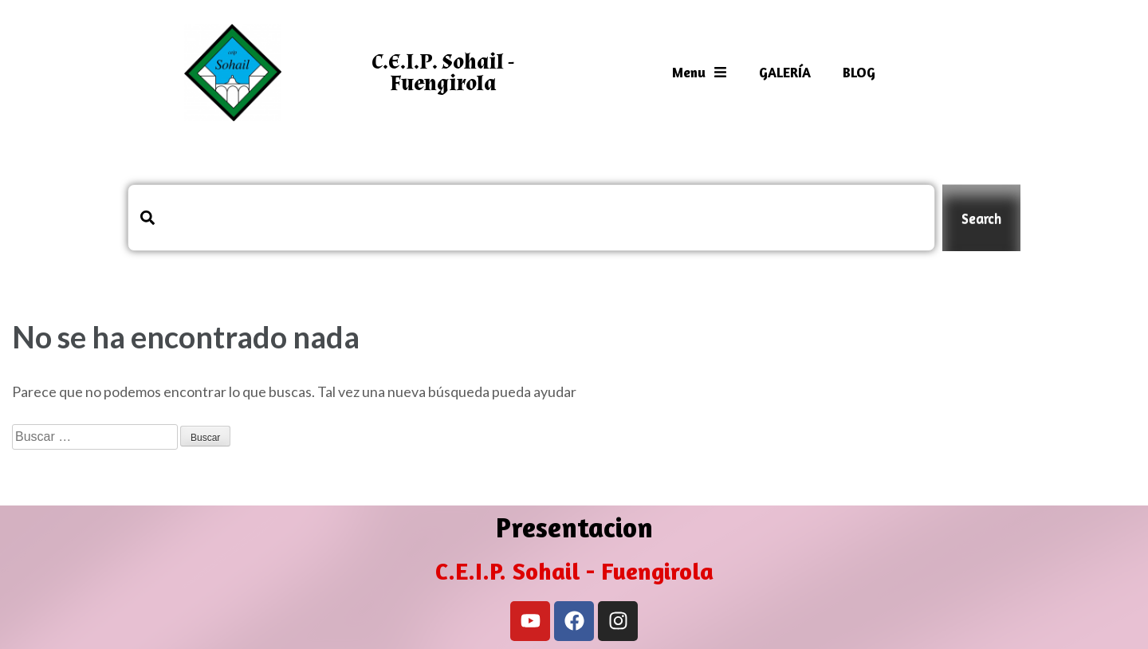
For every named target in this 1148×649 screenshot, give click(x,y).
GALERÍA (785, 72)
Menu (699, 72)
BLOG (859, 72)
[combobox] (531, 217)
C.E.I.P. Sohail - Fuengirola (443, 72)
